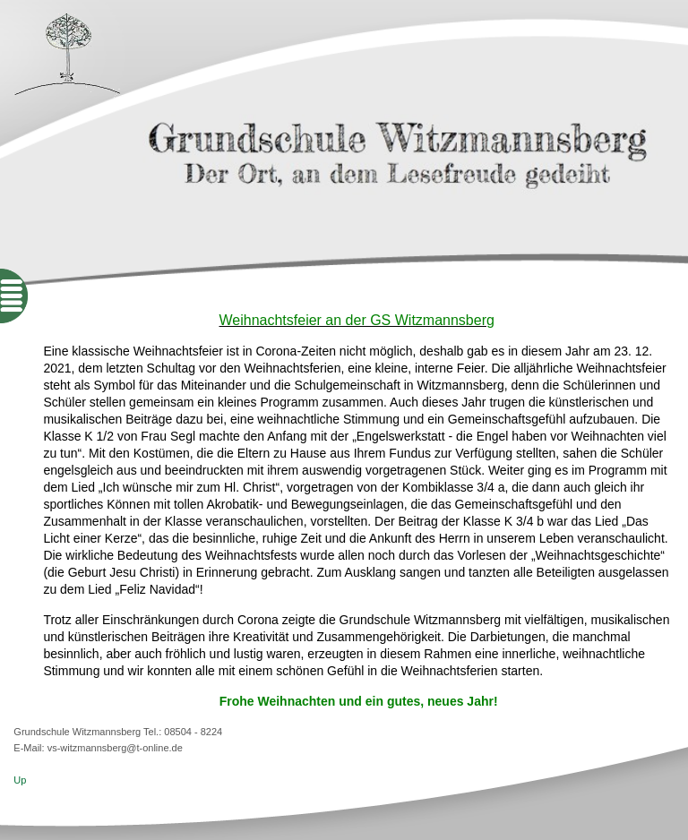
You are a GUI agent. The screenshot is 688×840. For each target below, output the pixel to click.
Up (19, 780)
